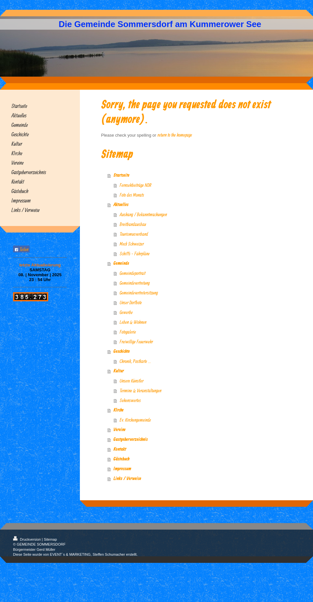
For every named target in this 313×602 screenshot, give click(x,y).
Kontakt (119, 449)
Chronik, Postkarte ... (135, 361)
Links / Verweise (127, 479)
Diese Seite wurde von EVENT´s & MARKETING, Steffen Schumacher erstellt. (75, 554)
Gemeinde (121, 263)
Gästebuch (121, 459)
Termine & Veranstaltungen (140, 390)
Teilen (21, 249)
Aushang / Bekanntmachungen (143, 214)
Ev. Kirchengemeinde (135, 420)
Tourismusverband (134, 234)
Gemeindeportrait (132, 273)
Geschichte (121, 351)
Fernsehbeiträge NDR (136, 185)
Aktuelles (120, 205)
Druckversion (27, 539)
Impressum (122, 469)
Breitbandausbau (133, 224)
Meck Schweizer (132, 244)
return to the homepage (174, 135)
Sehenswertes (130, 400)
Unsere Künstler (131, 381)
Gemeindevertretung (135, 283)
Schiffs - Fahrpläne (135, 253)
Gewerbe (126, 312)
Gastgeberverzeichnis (130, 440)
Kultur (118, 371)
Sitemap (50, 539)
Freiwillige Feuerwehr (136, 341)
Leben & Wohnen (133, 322)
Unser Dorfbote (131, 302)
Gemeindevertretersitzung (139, 292)
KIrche (118, 410)
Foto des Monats (132, 195)
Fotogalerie (128, 332)
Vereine (119, 430)
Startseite (121, 175)
